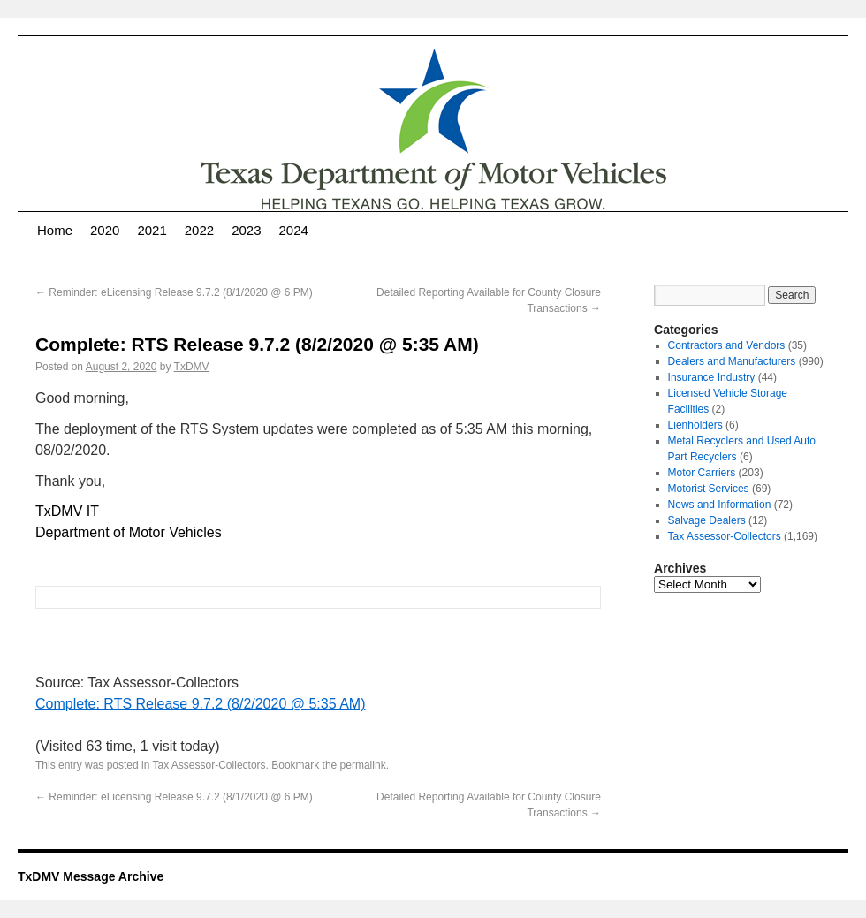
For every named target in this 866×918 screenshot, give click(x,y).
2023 (246, 230)
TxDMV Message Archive (90, 876)
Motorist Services (708, 488)
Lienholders (695, 425)
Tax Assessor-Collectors (209, 765)
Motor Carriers (702, 473)
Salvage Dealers (707, 520)
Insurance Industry (712, 377)
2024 (293, 230)
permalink (363, 765)
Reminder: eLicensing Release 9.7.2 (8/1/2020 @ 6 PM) (174, 292)
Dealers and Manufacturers (732, 361)
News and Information (719, 504)
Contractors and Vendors (727, 345)
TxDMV (191, 366)
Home (54, 230)
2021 (151, 230)
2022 (199, 230)
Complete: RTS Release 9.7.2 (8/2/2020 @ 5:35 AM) (200, 703)
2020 (104, 230)
